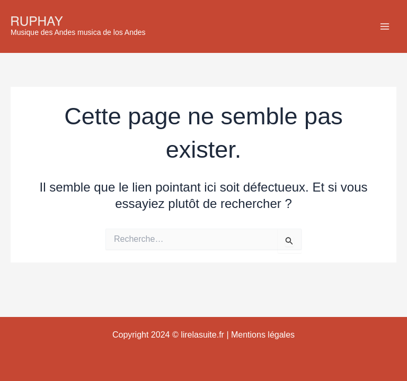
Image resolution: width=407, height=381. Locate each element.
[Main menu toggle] (384, 26)
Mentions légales (263, 334)
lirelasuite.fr (202, 334)
